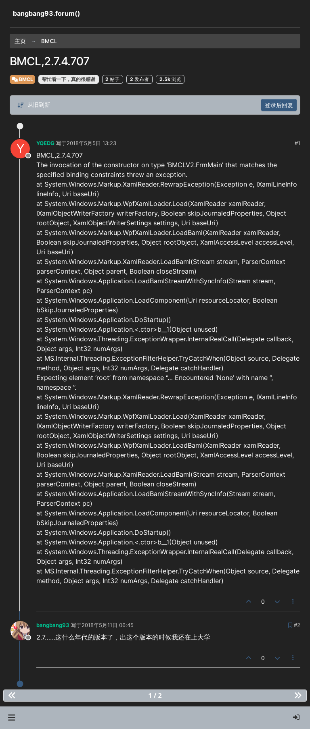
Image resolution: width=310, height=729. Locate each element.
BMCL (22, 79)
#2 (297, 625)
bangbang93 (52, 625)
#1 (297, 143)
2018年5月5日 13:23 (91, 143)
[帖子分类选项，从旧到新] (33, 105)
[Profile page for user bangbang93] (20, 630)
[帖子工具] (293, 601)
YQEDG (45, 143)
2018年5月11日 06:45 (108, 625)
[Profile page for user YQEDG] (20, 148)
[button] (11, 718)
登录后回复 (279, 105)
